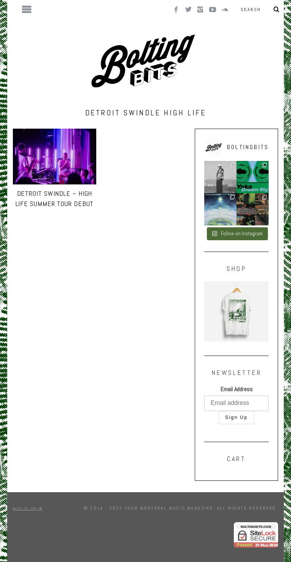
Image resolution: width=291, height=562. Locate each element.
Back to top (28, 508)
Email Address (237, 389)
